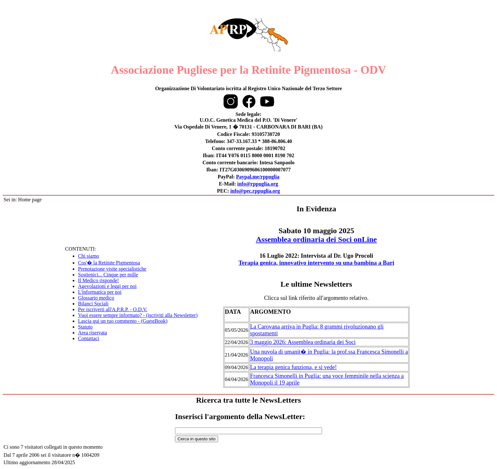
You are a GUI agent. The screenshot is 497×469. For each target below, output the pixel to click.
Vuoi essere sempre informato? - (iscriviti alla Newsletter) (138, 315)
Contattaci (88, 338)
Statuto (85, 327)
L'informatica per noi (99, 292)
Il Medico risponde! (98, 280)
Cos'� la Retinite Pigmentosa (109, 262)
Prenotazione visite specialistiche (112, 269)
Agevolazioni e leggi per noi (107, 286)
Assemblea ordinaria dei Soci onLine (316, 239)
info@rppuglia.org (257, 184)
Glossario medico (96, 298)
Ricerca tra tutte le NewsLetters (248, 400)
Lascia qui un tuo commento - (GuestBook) (122, 321)
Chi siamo (88, 256)
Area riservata (92, 332)
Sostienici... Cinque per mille (108, 274)
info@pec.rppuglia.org (255, 191)
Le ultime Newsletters (316, 284)
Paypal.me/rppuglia (258, 176)
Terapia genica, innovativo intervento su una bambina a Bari (316, 262)
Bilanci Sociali (93, 303)
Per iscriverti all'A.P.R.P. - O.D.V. (112, 309)
